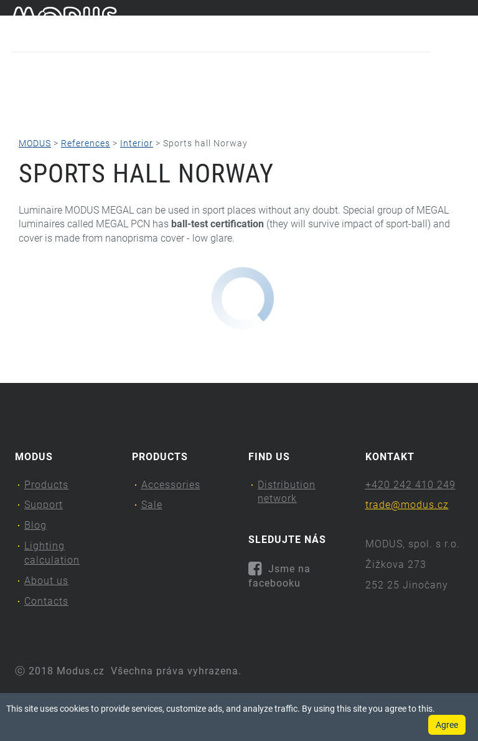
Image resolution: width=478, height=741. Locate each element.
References (85, 143)
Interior (136, 143)
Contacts (58, 122)
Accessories (170, 485)
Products (43, 97)
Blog (183, 97)
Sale (151, 505)
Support (122, 97)
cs (442, 24)
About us (378, 97)
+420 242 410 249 (410, 485)
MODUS (35, 143)
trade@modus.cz (407, 505)
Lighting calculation (272, 97)
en (462, 24)
